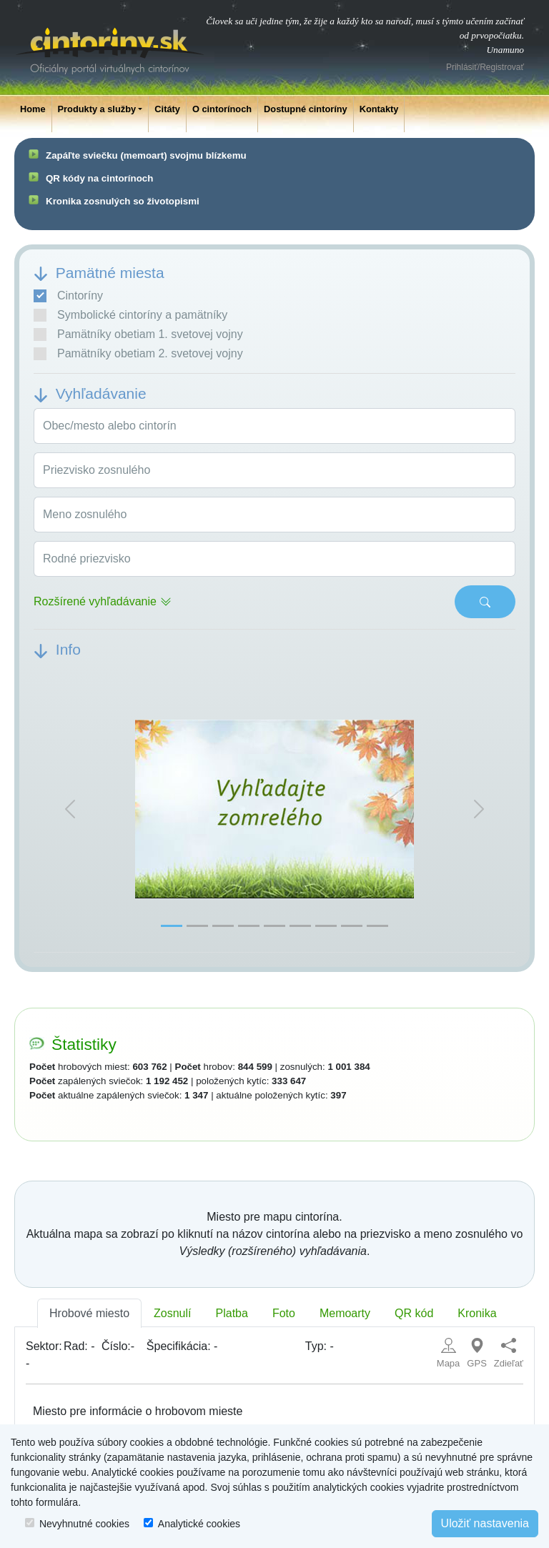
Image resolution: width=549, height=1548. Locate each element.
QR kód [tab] (414, 1313)
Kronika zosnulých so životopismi (122, 201)
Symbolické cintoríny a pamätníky (130, 315)
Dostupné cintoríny (305, 109)
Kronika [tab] (477, 1313)
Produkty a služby (97, 109)
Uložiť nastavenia (485, 1523)
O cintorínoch (222, 109)
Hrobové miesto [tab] (89, 1313)
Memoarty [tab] (345, 1313)
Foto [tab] (283, 1313)
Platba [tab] (232, 1313)
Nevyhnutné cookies (84, 1523)
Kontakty (379, 109)
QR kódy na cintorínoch (99, 178)
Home (33, 109)
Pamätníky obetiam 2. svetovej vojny (138, 353)
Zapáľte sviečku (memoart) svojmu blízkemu (146, 155)
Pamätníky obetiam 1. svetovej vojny (138, 334)
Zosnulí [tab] (172, 1313)
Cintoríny (68, 295)
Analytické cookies (199, 1523)
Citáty (167, 109)
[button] (70, 809)
